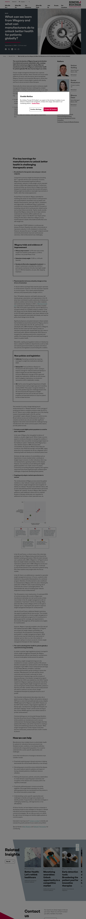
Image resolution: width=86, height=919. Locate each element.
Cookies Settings (35, 109)
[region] (43, 103)
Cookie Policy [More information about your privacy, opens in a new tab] (36, 103)
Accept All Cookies (50, 109)
